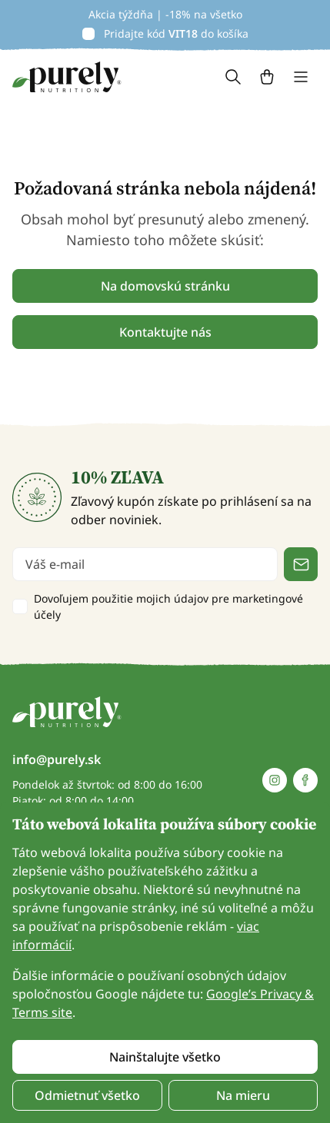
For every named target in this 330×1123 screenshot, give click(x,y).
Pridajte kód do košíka (176, 33)
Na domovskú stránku (165, 285)
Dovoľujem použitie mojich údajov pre (168, 606)
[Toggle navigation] (301, 77)
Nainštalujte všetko (165, 1056)
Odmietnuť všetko (87, 1095)
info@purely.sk (56, 759)
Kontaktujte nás (165, 332)
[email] (145, 564)
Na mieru (243, 1095)
